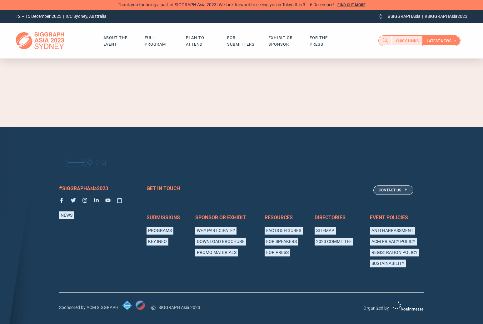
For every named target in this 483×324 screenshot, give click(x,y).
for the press (319, 41)
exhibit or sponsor (280, 41)
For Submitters (241, 41)
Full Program (155, 41)
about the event (115, 41)
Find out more (351, 5)
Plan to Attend (195, 41)
